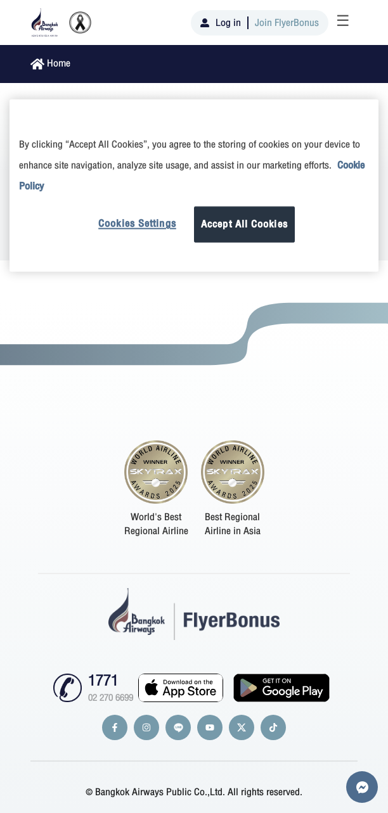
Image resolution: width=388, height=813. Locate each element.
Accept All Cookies (244, 224)
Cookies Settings (137, 224)
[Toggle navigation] (343, 23)
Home (58, 63)
